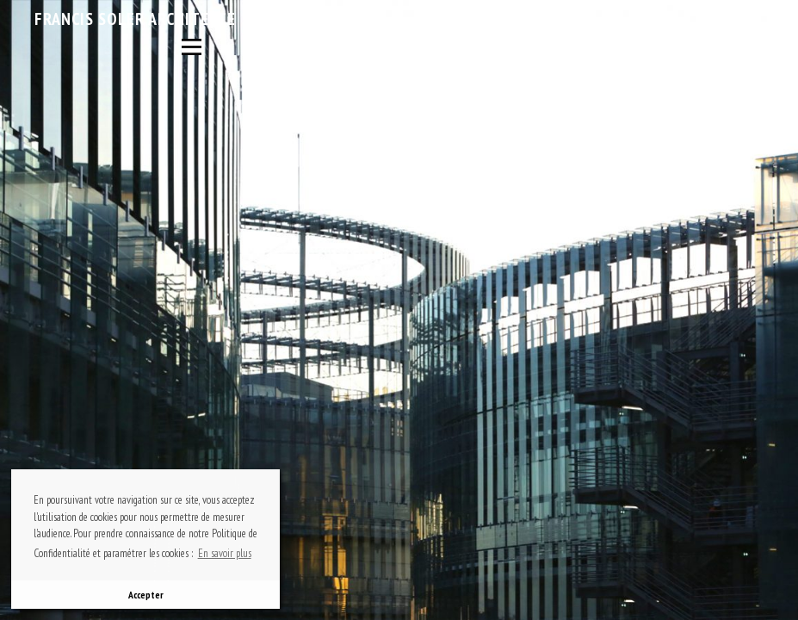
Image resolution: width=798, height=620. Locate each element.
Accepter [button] (146, 594)
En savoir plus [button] (224, 553)
